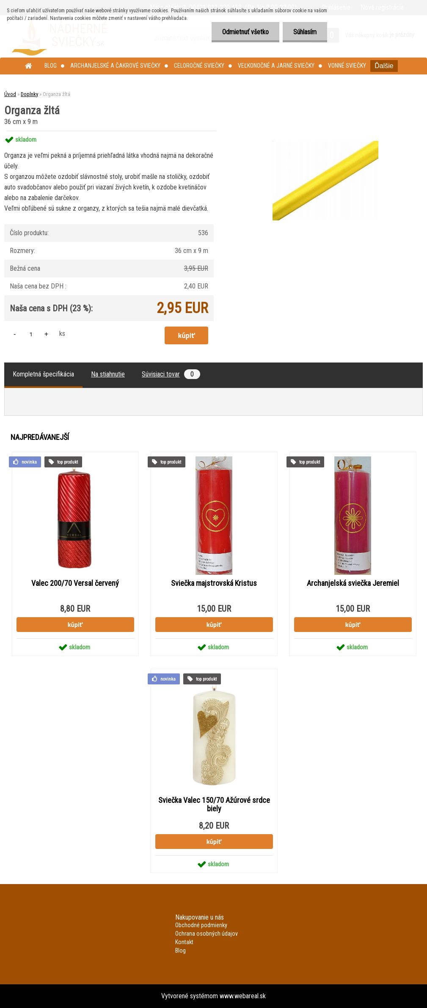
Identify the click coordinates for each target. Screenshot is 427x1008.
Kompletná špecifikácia (43, 374)
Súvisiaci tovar (171, 374)
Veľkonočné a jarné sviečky (276, 65)
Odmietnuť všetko (245, 32)
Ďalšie (384, 65)
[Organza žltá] (325, 131)
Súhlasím (305, 32)
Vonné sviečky (347, 65)
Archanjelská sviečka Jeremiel (353, 583)
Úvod (10, 94)
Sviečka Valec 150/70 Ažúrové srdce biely (214, 804)
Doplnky (29, 94)
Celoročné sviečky (199, 65)
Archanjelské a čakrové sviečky (115, 65)
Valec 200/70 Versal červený (75, 583)
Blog (50, 65)
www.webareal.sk (243, 996)
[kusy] (31, 334)
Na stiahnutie (108, 374)
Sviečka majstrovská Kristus (214, 583)
